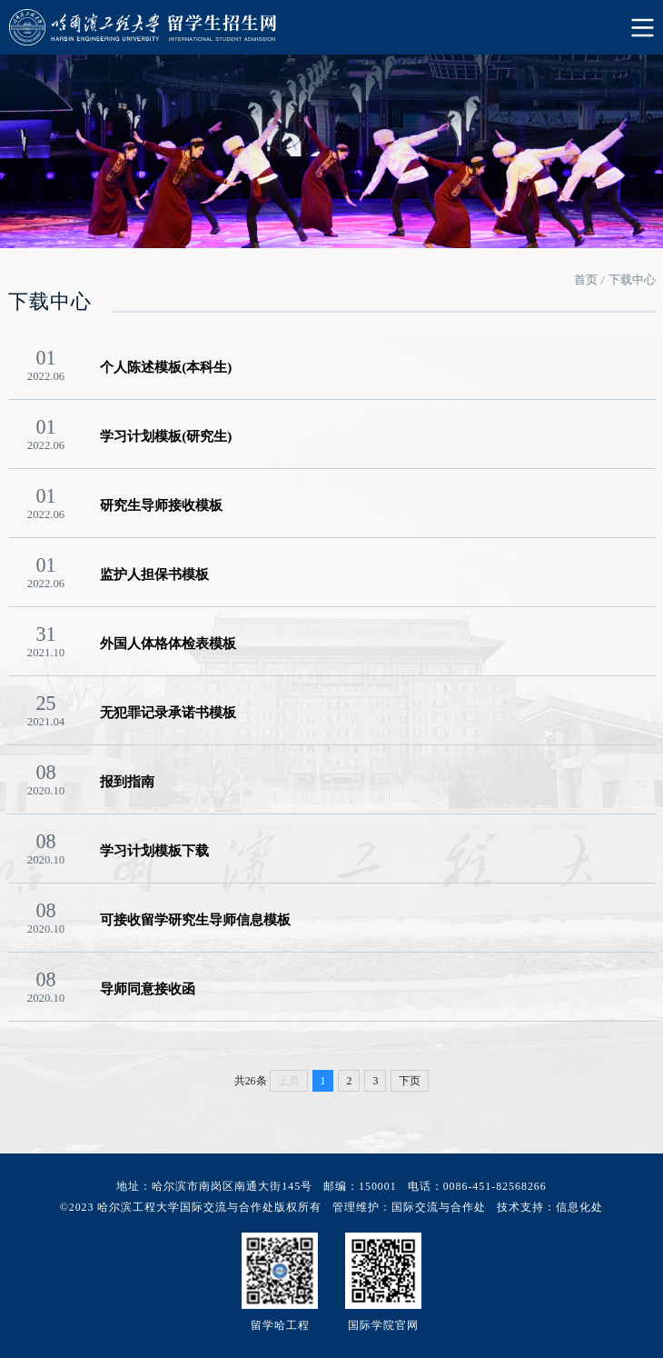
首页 (586, 280)
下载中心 (632, 280)
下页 (410, 1080)
